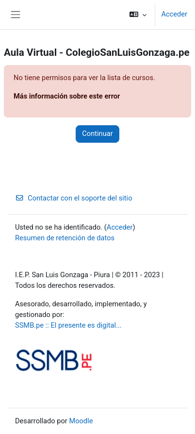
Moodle (81, 421)
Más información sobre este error (67, 96)
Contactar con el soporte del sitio (73, 198)
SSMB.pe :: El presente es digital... (68, 325)
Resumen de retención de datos (64, 238)
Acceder (174, 14)
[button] (138, 14)
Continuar (97, 133)
